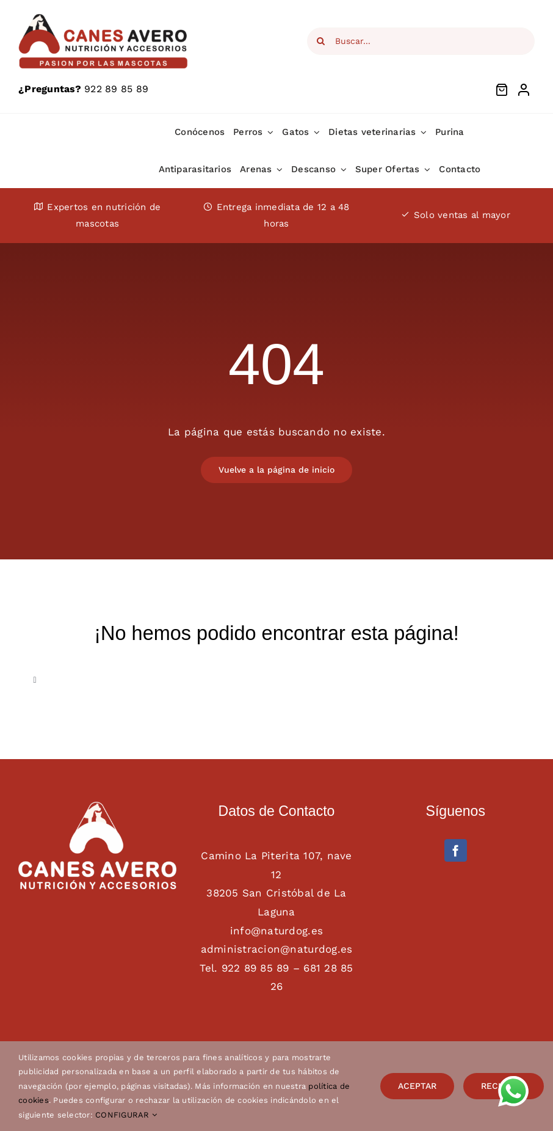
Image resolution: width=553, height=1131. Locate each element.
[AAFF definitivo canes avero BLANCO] (97, 807)
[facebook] (455, 850)
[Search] (320, 41)
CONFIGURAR (126, 1114)
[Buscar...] (421, 41)
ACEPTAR (417, 1086)
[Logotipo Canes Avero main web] (103, 17)
